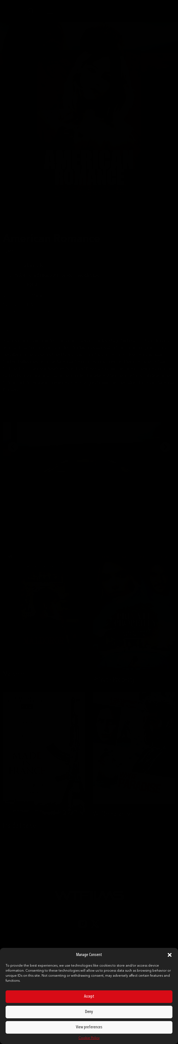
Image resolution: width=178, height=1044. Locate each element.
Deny (89, 1012)
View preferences (89, 1027)
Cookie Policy (89, 1038)
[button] (169, 955)
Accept (89, 997)
